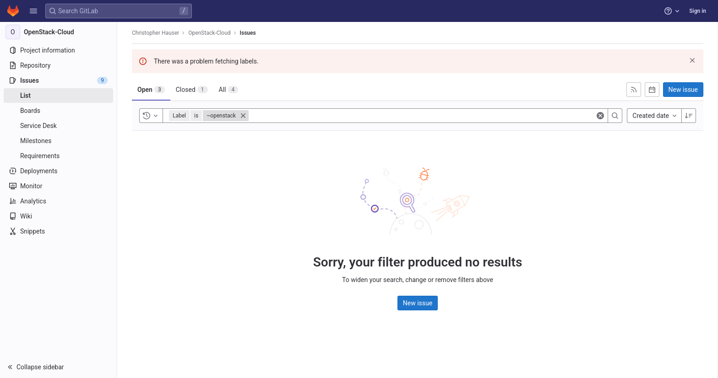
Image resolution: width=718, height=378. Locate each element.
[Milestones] (58, 140)
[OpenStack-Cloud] (59, 32)
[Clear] (600, 115)
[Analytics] (58, 201)
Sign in (697, 11)
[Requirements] (58, 156)
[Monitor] (58, 186)
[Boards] (58, 110)
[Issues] (58, 80)
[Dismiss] (692, 60)
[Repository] (58, 65)
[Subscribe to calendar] (652, 89)
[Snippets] (58, 231)
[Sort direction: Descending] (688, 115)
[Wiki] (58, 216)
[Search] (615, 115)
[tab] (151, 90)
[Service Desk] (58, 125)
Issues (248, 33)
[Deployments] (58, 171)
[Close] (243, 115)
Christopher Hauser (155, 33)
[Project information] (58, 50)
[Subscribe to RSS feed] (633, 89)
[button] (33, 11)
